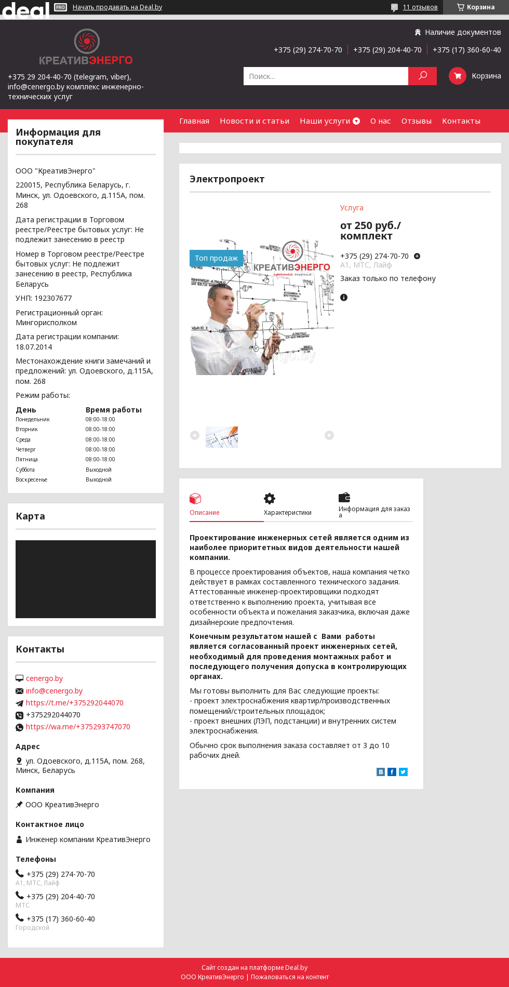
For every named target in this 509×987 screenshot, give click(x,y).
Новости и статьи (254, 120)
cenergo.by (44, 678)
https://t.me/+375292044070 (75, 703)
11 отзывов (420, 7)
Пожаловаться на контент (290, 976)
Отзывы (416, 120)
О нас (380, 120)
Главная (194, 120)
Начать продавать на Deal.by (117, 7)
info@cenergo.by (54, 691)
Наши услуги (325, 120)
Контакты (461, 120)
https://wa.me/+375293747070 (78, 726)
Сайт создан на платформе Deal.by (254, 967)
